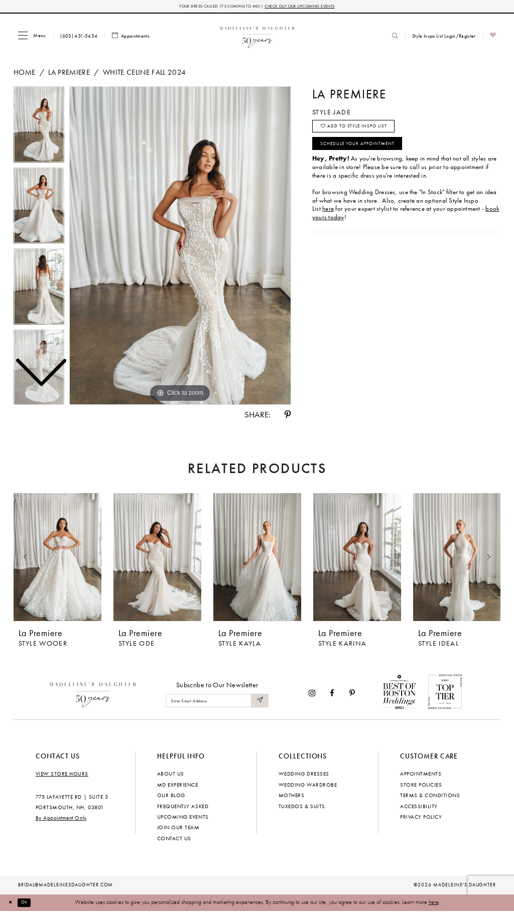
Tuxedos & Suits (302, 807)
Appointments (420, 775)
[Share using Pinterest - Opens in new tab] (287, 416)
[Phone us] (79, 37)
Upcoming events (183, 818)
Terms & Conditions (430, 796)
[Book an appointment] (131, 37)
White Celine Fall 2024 (144, 74)
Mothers (292, 796)
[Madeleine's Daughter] (93, 694)
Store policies (421, 786)
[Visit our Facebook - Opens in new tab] (332, 694)
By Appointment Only (61, 819)
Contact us (174, 839)
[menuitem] (32, 37)
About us (170, 775)
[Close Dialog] (12, 904)
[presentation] (57, 559)
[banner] (257, 37)
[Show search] (395, 37)
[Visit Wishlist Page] (493, 37)
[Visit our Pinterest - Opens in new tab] (352, 694)
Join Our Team (178, 829)
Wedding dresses (304, 775)
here (434, 904)
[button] (32, 37)
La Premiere (69, 74)
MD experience (177, 786)
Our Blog (171, 796)
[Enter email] (217, 702)
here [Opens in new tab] (328, 220)
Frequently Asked (182, 807)
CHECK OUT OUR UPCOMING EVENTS (310, 7)
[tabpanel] (180, 247)
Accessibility (419, 807)
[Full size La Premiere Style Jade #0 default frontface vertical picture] (180, 247)
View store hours (62, 775)
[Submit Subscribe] (259, 702)
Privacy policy (421, 818)
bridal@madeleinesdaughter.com (65, 886)
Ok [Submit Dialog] (29, 904)
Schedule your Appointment (368, 153)
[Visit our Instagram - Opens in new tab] (312, 694)
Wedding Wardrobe (308, 786)
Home (24, 74)
